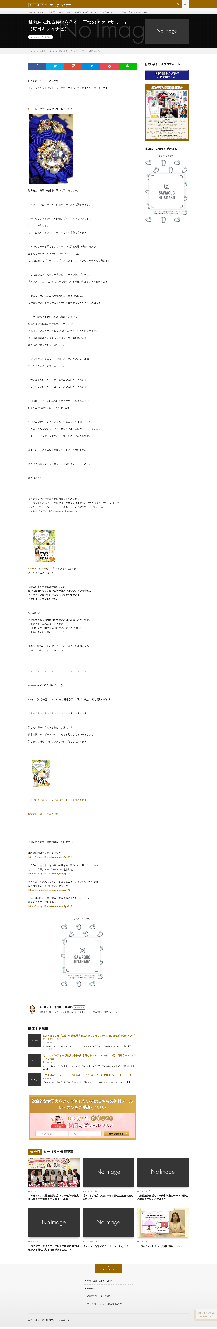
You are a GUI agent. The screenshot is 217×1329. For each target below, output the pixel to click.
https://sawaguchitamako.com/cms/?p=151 (50, 861)
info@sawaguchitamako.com (63, 515)
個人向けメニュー (116, 14)
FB (29, 704)
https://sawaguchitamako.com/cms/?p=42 (49, 894)
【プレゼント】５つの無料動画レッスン (161, 1251)
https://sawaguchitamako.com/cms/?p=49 (49, 878)
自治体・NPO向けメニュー (90, 14)
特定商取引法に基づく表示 (99, 1306)
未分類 (47, 42)
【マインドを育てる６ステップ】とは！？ (108, 1251)
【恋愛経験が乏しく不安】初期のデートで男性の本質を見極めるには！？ (163, 1202)
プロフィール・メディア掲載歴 (42, 14)
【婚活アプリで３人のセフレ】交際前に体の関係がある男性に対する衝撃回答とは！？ (54, 1255)
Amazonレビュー (37, 573)
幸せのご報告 (67, 14)
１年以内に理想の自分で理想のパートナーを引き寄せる (57, 804)
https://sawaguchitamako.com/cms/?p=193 (50, 910)
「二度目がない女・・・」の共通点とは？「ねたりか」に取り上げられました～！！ (87, 1079)
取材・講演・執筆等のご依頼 (142, 14)
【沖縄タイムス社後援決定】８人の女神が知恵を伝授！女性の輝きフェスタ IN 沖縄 (54, 1202)
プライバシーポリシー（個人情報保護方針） (107, 1313)
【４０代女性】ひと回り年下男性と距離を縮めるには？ (108, 1202)
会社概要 (91, 1298)
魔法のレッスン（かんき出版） (44, 818)
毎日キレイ (34, 113)
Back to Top (108, 1279)
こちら (38, 482)
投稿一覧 (78, 1012)
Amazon (32, 690)
